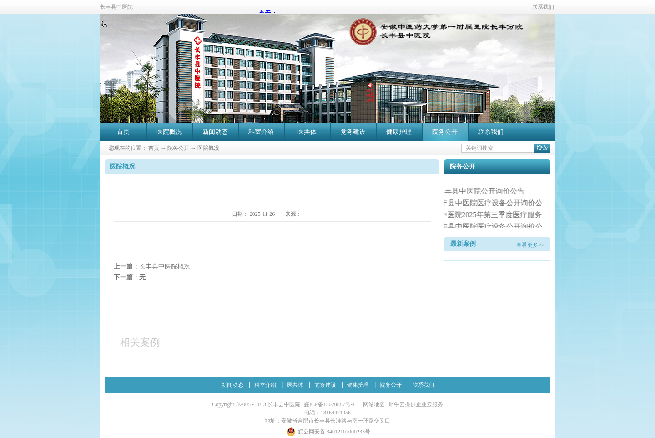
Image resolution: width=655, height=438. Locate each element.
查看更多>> (530, 245)
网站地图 (372, 404)
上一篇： (152, 266)
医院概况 (208, 148)
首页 (123, 132)
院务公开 (178, 148)
